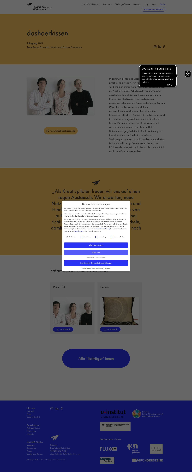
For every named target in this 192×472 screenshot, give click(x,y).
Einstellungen (78, 231)
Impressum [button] (107, 268)
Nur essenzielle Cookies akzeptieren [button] (96, 257)
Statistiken (86, 237)
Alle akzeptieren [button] (96, 245)
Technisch (71, 237)
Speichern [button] (96, 252)
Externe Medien (118, 237)
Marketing (100, 237)
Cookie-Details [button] (86, 268)
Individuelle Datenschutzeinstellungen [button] (96, 263)
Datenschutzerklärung (102, 229)
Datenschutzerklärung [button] (97, 268)
